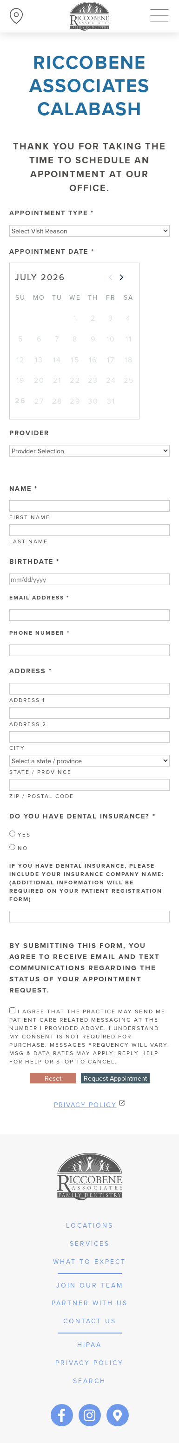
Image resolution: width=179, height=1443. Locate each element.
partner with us (90, 1303)
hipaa (89, 1344)
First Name (29, 517)
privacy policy (89, 1362)
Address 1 (27, 700)
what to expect (89, 1261)
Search (89, 1380)
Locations (89, 1225)
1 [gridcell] (75, 318)
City (17, 748)
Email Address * (39, 597)
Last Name (28, 541)
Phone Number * (39, 633)
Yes (20, 834)
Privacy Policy (85, 1104)
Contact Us (89, 1321)
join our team (89, 1285)
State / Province (40, 772)
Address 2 (27, 724)
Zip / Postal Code (41, 796)
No (18, 848)
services (90, 1243)
